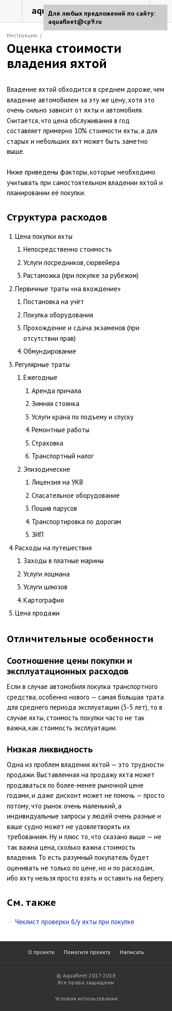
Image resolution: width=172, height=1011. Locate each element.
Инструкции (22, 35)
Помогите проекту (87, 952)
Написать (132, 952)
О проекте (41, 952)
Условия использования (86, 998)
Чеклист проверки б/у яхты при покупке (74, 921)
